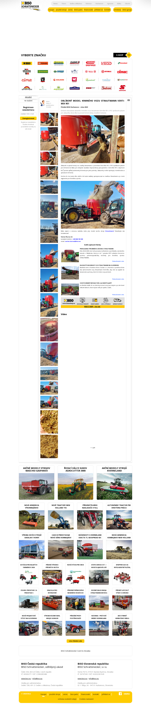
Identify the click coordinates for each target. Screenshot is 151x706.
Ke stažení (28, 101)
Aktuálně (28, 97)
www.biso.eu (26, 678)
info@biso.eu (37, 678)
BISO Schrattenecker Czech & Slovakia (75, 651)
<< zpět (92, 448)
